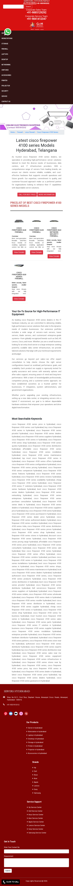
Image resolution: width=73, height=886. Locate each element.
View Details (19, 252)
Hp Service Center (35, 807)
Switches (5, 70)
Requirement (8, 856)
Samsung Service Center (37, 833)
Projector (6, 86)
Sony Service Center (36, 829)
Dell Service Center (35, 811)
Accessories (6, 75)
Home (12, 132)
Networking (6, 65)
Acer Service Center (36, 818)
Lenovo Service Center (37, 825)
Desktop (5, 59)
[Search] (13, 7)
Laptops (5, 54)
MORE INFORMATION (46, 195)
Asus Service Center (36, 815)
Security (5, 91)
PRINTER (4, 80)
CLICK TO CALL (11, 882)
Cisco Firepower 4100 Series (47, 132)
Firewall (5, 49)
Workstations (7, 38)
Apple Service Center (36, 822)
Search (28, 7)
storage (5, 44)
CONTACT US (6, 101)
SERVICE (4, 96)
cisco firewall (30, 132)
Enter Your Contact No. (12, 847)
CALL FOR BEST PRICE (27, 195)
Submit (7, 871)
